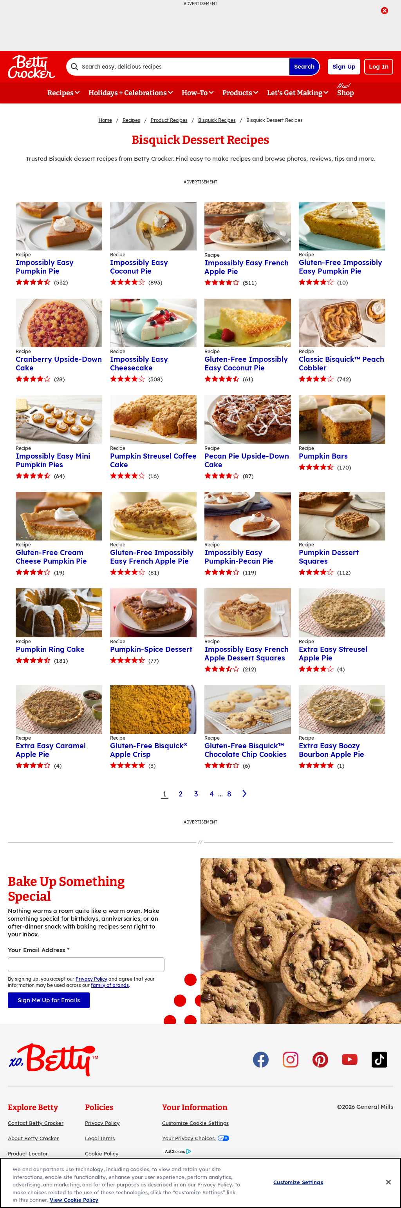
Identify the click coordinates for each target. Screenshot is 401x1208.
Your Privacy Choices (195, 1138)
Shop (345, 93)
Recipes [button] (60, 93)
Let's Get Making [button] (294, 93)
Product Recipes (169, 120)
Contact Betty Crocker (35, 1123)
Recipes (131, 120)
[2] (244, 793)
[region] (200, 1183)
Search (304, 66)
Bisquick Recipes (217, 120)
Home (105, 120)
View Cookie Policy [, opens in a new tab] (74, 1200)
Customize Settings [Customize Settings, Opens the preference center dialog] (298, 1182)
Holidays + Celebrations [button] (128, 93)
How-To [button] (195, 93)
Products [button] (237, 93)
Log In (378, 66)
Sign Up (344, 66)
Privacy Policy (102, 1123)
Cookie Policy (102, 1153)
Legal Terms (100, 1138)
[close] (384, 11)
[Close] (388, 1182)
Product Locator (28, 1153)
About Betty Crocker (33, 1138)
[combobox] (177, 67)
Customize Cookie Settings (195, 1123)
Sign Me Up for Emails (49, 1000)
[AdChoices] (177, 1152)
